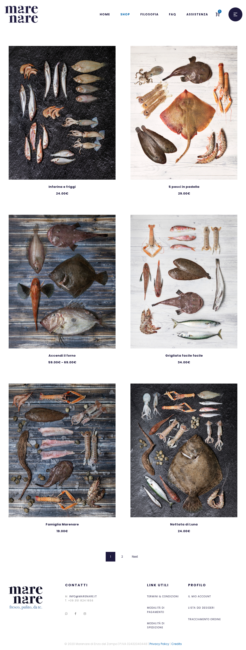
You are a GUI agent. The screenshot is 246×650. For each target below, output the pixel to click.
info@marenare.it (83, 596)
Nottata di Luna (184, 524)
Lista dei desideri (201, 608)
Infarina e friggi (62, 186)
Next (135, 557)
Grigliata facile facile (184, 355)
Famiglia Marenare (62, 524)
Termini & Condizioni (163, 596)
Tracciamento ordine (204, 619)
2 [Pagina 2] (122, 557)
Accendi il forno (62, 355)
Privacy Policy (159, 644)
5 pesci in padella (184, 186)
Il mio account (199, 596)
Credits (176, 644)
